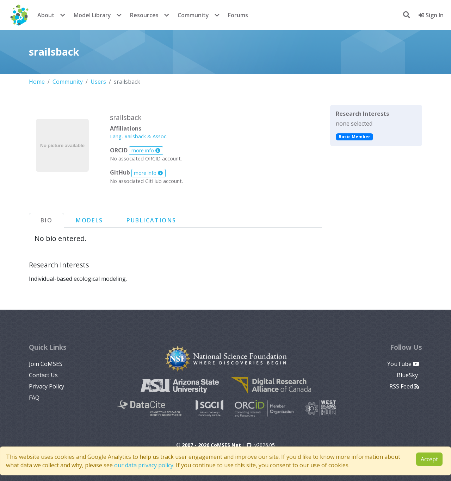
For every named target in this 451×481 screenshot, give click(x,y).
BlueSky (408, 375)
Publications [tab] (151, 220)
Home (37, 82)
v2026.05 (261, 445)
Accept (429, 459)
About (46, 15)
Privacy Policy (46, 386)
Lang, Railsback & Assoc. (138, 136)
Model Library (92, 15)
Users (98, 82)
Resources (144, 15)
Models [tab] (89, 220)
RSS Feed (404, 386)
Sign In (431, 15)
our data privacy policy (143, 465)
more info (145, 150)
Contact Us (43, 375)
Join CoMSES (45, 364)
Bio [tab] (46, 220)
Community (193, 15)
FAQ (34, 397)
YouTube (403, 364)
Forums (238, 15)
